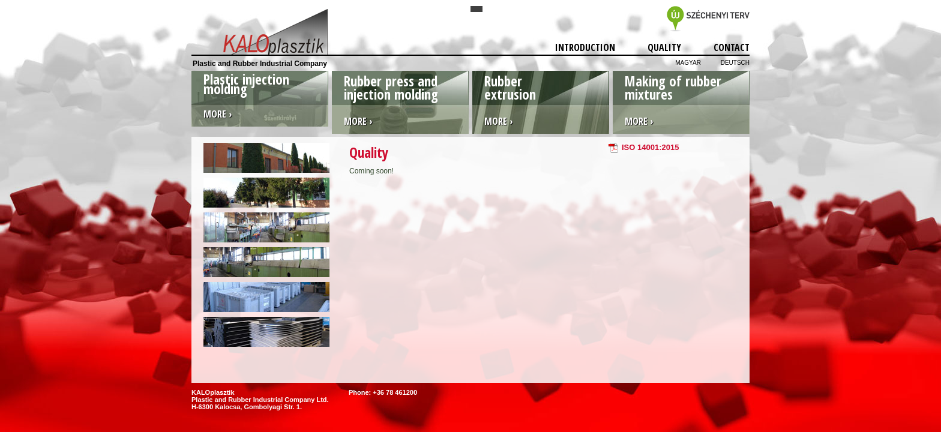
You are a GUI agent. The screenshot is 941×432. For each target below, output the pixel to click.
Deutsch (735, 62)
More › (217, 114)
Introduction (585, 47)
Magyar (688, 62)
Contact (732, 47)
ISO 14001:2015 (650, 147)
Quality (664, 47)
